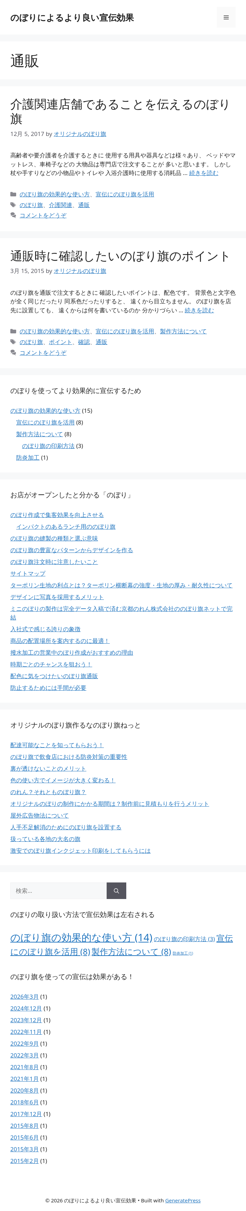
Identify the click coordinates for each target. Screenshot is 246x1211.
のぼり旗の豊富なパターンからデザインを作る (71, 550)
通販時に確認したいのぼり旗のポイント (120, 255)
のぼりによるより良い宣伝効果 (72, 17)
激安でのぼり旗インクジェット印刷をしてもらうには (80, 850)
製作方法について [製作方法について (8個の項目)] (131, 951)
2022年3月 (24, 1055)
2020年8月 (24, 1090)
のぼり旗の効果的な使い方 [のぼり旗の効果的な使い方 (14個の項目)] (81, 937)
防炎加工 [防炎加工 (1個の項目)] (183, 953)
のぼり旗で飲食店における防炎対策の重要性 (68, 757)
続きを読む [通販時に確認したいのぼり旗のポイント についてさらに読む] (199, 310)
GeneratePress (183, 1200)
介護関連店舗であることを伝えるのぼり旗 (120, 111)
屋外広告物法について (39, 815)
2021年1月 (24, 1079)
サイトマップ (27, 573)
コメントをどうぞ (43, 215)
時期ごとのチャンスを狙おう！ (51, 664)
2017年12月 (26, 1114)
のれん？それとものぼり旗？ (48, 792)
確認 (84, 342)
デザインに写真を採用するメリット (57, 597)
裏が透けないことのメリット (48, 768)
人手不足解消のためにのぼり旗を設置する (65, 827)
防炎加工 (28, 457)
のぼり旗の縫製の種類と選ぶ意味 (54, 538)
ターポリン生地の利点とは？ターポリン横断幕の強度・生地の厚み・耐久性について (121, 585)
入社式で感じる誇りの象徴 (45, 629)
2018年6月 (24, 1102)
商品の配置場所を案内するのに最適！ (60, 641)
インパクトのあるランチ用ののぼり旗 (66, 526)
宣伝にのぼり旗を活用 (125, 194)
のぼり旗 (31, 205)
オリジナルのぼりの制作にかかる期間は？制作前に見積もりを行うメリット (109, 804)
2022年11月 (26, 1032)
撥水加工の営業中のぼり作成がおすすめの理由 (71, 652)
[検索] (116, 890)
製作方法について (183, 331)
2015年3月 (24, 1149)
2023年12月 (26, 1020)
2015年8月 (24, 1126)
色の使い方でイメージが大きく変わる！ (63, 780)
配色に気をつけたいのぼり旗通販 (54, 676)
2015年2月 (24, 1161)
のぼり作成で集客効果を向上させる (57, 515)
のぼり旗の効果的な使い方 (55, 194)
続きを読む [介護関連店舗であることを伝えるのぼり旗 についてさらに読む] (203, 173)
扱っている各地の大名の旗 (45, 839)
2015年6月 (24, 1137)
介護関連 (60, 205)
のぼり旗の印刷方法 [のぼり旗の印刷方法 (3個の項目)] (184, 939)
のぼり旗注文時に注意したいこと (54, 562)
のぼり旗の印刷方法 (48, 446)
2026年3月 (24, 996)
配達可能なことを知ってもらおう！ (57, 745)
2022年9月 (24, 1043)
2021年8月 (24, 1067)
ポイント (60, 342)
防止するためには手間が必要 (48, 688)
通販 (84, 205)
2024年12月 (26, 1008)
